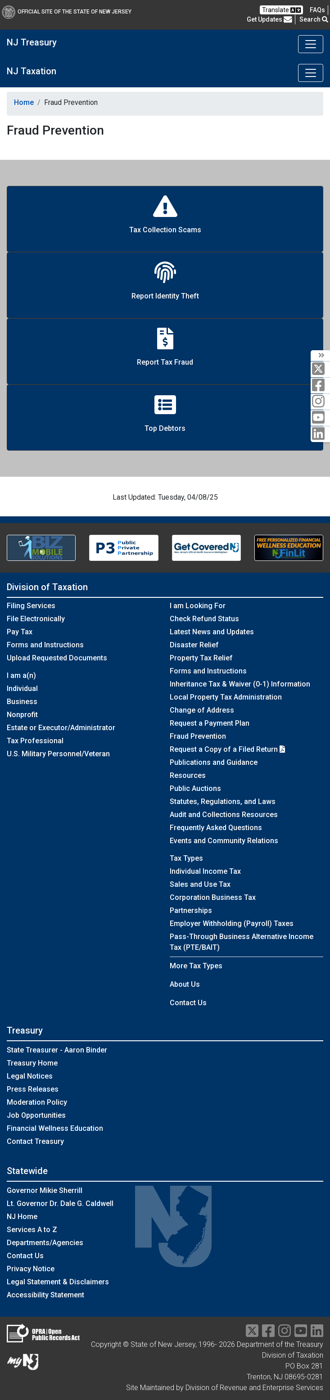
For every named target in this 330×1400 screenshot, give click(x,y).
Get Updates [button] (269, 19)
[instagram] (320, 402)
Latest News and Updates (212, 632)
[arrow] (320, 355)
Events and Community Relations (224, 840)
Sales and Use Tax (200, 884)
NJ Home (22, 1216)
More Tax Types (196, 966)
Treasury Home (32, 1063)
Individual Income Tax (205, 871)
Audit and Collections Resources (224, 814)
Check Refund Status (204, 618)
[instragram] (284, 1333)
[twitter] (320, 369)
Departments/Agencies (45, 1242)
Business (22, 701)
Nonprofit (22, 714)
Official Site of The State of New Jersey (66, 12)
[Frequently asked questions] (317, 10)
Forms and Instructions (45, 645)
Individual (22, 688)
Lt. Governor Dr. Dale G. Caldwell (60, 1203)
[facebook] (320, 385)
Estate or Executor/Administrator (61, 727)
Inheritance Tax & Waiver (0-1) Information (240, 684)
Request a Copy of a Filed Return (227, 749)
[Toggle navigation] (310, 44)
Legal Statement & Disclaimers (58, 1282)
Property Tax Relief (201, 658)
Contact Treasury (35, 1141)
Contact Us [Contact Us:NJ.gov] (25, 1255)
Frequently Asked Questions (216, 827)
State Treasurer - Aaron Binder (57, 1050)
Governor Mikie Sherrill (44, 1190)
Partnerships (191, 910)
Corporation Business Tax (213, 897)
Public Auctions (195, 788)
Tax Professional (35, 740)
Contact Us (188, 1002)
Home (24, 102)
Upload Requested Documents (57, 658)
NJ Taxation (31, 71)
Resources (188, 775)
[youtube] (320, 418)
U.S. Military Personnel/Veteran (58, 754)
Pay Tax (19, 632)
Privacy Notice (30, 1269)
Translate (281, 10)
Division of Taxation (47, 587)
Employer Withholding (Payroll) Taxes (232, 923)
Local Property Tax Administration (226, 697)
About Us (185, 984)
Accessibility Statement (45, 1295)
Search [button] (313, 19)
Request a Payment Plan (209, 723)
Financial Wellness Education (55, 1128)
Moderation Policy (37, 1102)
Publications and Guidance (214, 762)
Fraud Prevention (198, 736)
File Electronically (36, 618)
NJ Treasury (32, 42)
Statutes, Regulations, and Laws (223, 801)
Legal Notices (30, 1076)
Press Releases (33, 1089)
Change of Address (202, 710)
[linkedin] (320, 434)
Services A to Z (32, 1229)
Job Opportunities (36, 1115)
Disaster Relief (194, 645)
